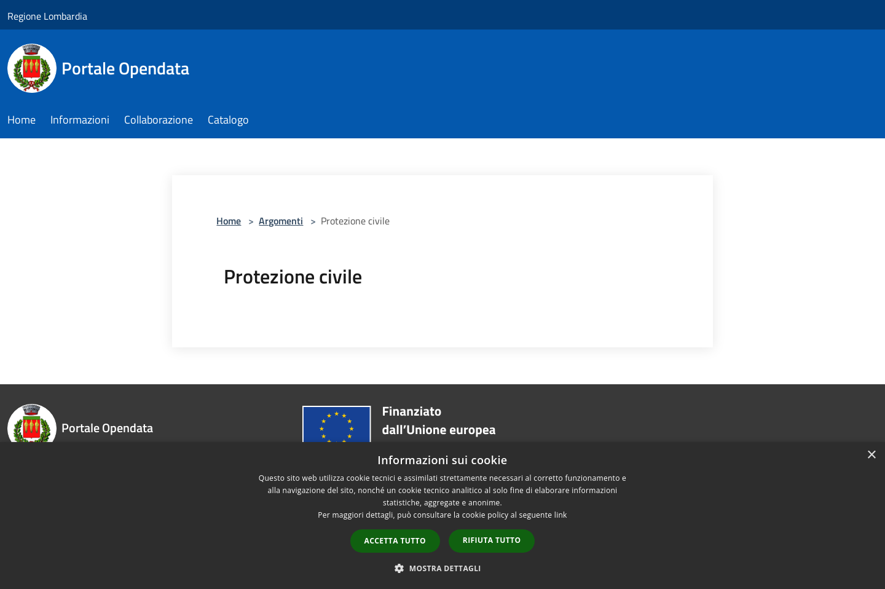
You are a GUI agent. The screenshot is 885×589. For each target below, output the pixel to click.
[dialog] (442, 515)
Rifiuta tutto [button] (492, 540)
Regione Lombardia (47, 16)
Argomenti (281, 220)
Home (228, 220)
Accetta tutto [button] (395, 541)
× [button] (871, 455)
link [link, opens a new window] (560, 515)
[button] (442, 568)
